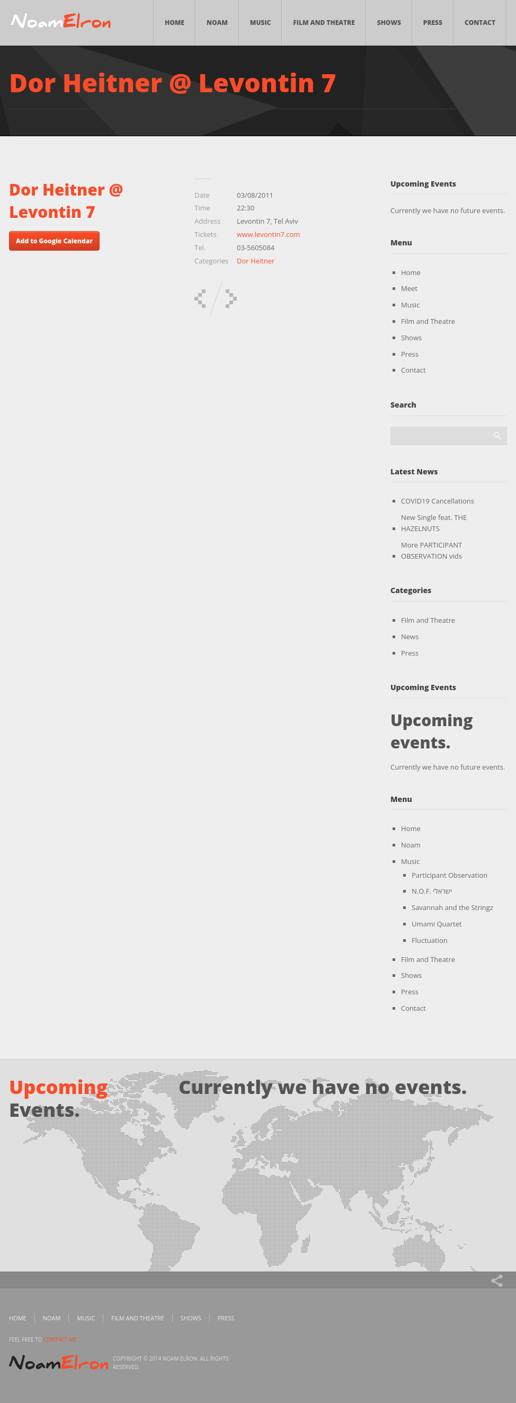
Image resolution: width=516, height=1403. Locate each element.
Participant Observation (449, 875)
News (410, 636)
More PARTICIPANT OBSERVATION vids (431, 550)
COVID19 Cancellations (437, 501)
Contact (480, 22)
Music (260, 22)
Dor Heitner (255, 261)
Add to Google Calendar (54, 240)
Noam (217, 22)
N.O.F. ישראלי (432, 891)
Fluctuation (430, 940)
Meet (409, 288)
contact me (59, 1339)
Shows (389, 22)
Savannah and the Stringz (452, 907)
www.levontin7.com (268, 234)
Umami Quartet (437, 924)
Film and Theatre (323, 22)
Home (174, 22)
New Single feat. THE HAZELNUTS (434, 523)
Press (432, 22)
